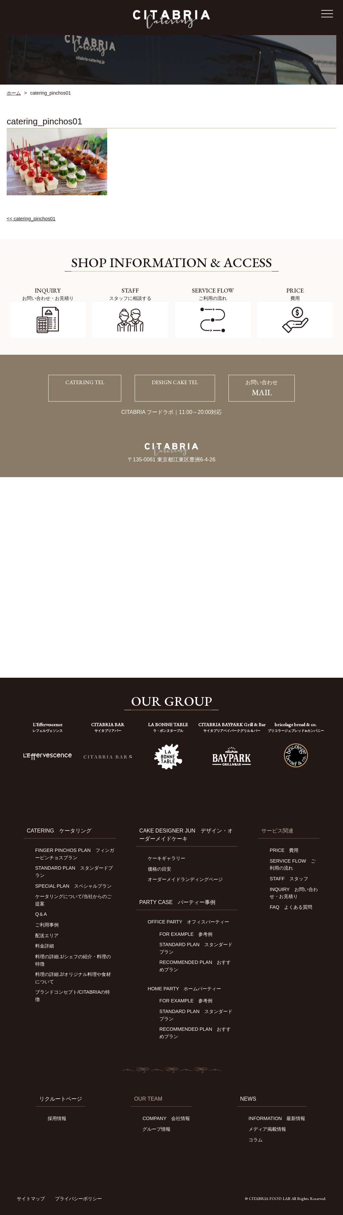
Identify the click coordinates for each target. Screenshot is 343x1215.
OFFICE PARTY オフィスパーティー (188, 921)
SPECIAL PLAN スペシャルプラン (73, 886)
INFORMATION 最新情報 (277, 1118)
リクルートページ (60, 1099)
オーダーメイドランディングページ (185, 879)
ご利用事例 (47, 924)
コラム (256, 1139)
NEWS (248, 1099)
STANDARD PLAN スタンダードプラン (195, 948)
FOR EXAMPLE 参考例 (185, 934)
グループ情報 (156, 1129)
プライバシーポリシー (78, 1198)
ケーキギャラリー (166, 858)
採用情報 (57, 1118)
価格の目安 (159, 869)
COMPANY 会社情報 (166, 1118)
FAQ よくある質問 (291, 907)
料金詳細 (44, 946)
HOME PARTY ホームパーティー (184, 988)
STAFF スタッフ (289, 878)
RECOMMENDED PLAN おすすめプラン (195, 966)
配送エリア (47, 935)
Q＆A (41, 914)
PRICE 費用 (284, 850)
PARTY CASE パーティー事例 (177, 902)
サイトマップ (31, 1198)
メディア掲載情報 (267, 1129)
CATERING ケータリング (59, 831)
